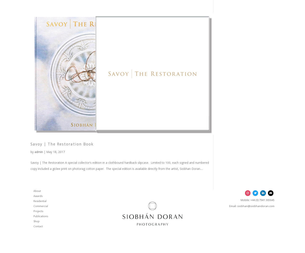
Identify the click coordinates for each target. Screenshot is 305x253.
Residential (40, 201)
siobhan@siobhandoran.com (255, 206)
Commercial (40, 206)
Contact (38, 226)
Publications (40, 216)
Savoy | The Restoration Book (62, 143)
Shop (36, 221)
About (37, 191)
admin (39, 152)
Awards (38, 196)
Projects (38, 211)
